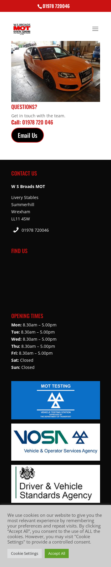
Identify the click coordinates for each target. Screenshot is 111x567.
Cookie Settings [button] (24, 553)
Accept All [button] (56, 553)
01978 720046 (35, 230)
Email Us (27, 135)
